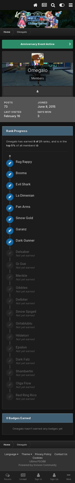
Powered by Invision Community (38, 465)
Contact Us (60, 454)
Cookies (38, 457)
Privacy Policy (43, 454)
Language (11, 454)
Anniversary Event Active (37, 44)
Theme (26, 454)
